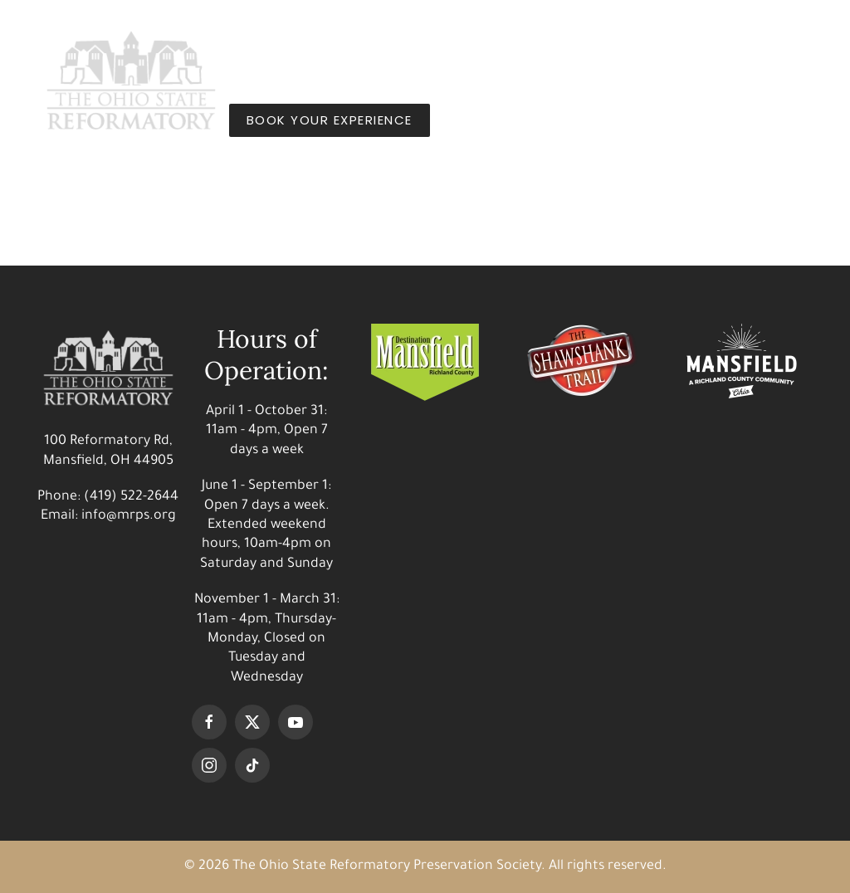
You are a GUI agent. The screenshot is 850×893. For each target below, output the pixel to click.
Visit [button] (265, 45)
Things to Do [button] (371, 45)
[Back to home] (131, 82)
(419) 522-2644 (131, 497)
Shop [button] (598, 45)
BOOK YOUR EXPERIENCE (330, 120)
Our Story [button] (502, 45)
